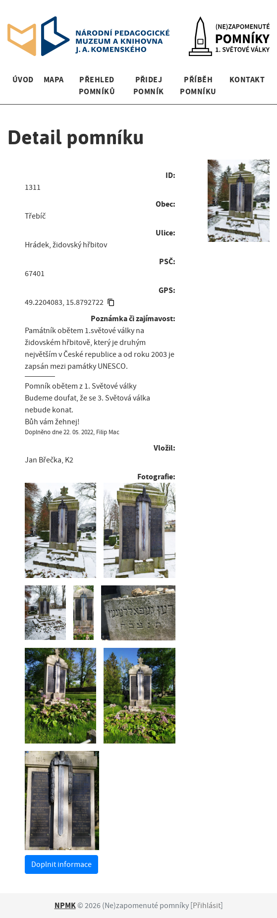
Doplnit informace (61, 864)
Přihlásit (207, 906)
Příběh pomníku (198, 85)
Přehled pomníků (97, 85)
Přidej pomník (148, 85)
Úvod (23, 79)
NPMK (65, 905)
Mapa (54, 79)
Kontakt (247, 79)
